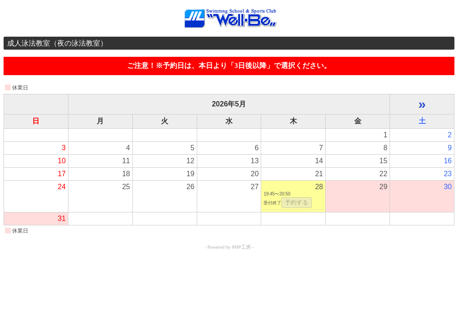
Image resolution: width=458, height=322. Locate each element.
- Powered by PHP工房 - (229, 247)
